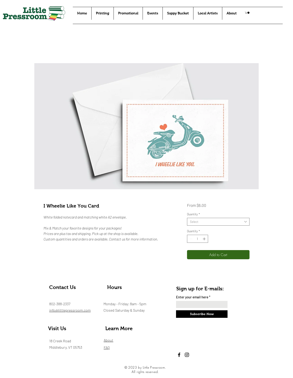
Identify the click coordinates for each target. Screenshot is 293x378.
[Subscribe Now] (202, 314)
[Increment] (204, 239)
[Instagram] (187, 355)
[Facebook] (179, 355)
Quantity (193, 214)
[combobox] (218, 222)
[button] (247, 13)
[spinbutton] (197, 239)
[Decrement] (190, 239)
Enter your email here (192, 297)
